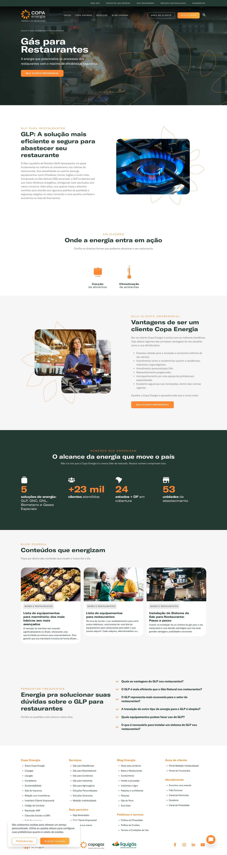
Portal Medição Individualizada (184, 765)
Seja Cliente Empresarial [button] (152, 405)
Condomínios (127, 775)
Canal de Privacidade (179, 805)
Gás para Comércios (83, 775)
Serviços (102, 15)
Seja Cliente (188, 15)
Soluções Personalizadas (85, 790)
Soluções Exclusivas (83, 795)
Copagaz (29, 770)
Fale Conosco (176, 790)
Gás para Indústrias (82, 780)
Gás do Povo (127, 800)
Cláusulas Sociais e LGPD (37, 815)
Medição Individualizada (84, 800)
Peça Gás (95, 3)
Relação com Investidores (37, 795)
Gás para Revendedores (84, 770)
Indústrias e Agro (129, 785)
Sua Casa (125, 805)
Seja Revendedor (81, 815)
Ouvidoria (173, 800)
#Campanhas (198, 3)
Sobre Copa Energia (35, 765)
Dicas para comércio (131, 765)
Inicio (67, 15)
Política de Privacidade (132, 820)
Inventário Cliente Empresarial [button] (39, 800)
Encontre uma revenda (118, 3)
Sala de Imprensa (33, 790)
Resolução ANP (32, 810)
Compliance (30, 780)
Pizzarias (125, 795)
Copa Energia (83, 15)
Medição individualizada (173, 3)
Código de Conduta (34, 805)
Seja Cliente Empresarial (85, 820)
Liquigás (29, 775)
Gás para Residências (83, 765)
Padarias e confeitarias (132, 790)
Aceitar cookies (54, 841)
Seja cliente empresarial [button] (42, 73)
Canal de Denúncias (179, 795)
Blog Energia (120, 15)
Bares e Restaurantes (131, 770)
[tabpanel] (113, 52)
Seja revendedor (145, 3)
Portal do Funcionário (179, 770)
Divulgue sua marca (82, 825)
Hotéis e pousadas (130, 780)
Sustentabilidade (33, 785)
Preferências (24, 841)
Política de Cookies (130, 825)
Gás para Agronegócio (84, 785)
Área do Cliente (161, 15)
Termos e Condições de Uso (135, 830)
